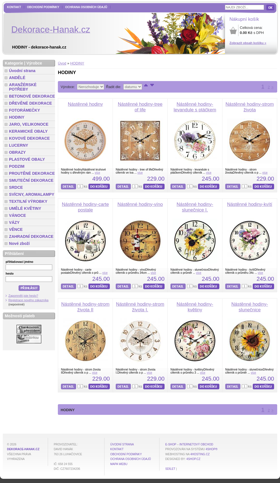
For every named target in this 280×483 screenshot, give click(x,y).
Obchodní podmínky (43, 7)
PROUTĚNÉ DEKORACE (32, 173)
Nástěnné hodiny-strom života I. (140, 307)
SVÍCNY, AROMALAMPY (31, 194)
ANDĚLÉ (17, 77)
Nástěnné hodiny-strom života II (85, 307)
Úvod (62, 63)
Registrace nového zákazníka (28, 300)
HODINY (77, 63)
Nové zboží (19, 243)
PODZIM (16, 166)
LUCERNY (18, 145)
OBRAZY (17, 152)
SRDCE (16, 187)
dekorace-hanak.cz (23, 449)
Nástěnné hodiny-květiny (195, 307)
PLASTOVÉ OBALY (27, 159)
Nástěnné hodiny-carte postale (85, 207)
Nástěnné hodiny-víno (140, 204)
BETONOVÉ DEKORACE (32, 96)
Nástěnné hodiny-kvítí (249, 204)
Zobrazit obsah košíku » (247, 43)
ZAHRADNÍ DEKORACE (31, 236)
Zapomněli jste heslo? (23, 295)
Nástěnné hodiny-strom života (250, 107)
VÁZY (14, 222)
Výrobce (34, 63)
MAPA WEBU (118, 464)
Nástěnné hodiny (85, 104)
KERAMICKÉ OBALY (28, 131)
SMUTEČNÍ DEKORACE (31, 180)
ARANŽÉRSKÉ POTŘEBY (23, 86)
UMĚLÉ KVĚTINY (25, 208)
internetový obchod (196, 444)
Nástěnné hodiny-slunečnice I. (195, 207)
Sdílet (170, 468)
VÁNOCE (17, 215)
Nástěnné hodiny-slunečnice (249, 307)
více (97, 172)
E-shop (170, 444)
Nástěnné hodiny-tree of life (140, 107)
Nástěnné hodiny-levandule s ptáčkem (195, 107)
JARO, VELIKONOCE (29, 124)
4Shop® (211, 449)
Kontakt (14, 7)
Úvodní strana (22, 70)
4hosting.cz (200, 454)
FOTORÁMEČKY (24, 110)
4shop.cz (193, 459)
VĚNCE (16, 229)
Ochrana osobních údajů (86, 7)
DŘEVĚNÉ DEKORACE (30, 103)
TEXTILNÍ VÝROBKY (28, 201)
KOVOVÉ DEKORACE (29, 138)
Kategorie (14, 63)
